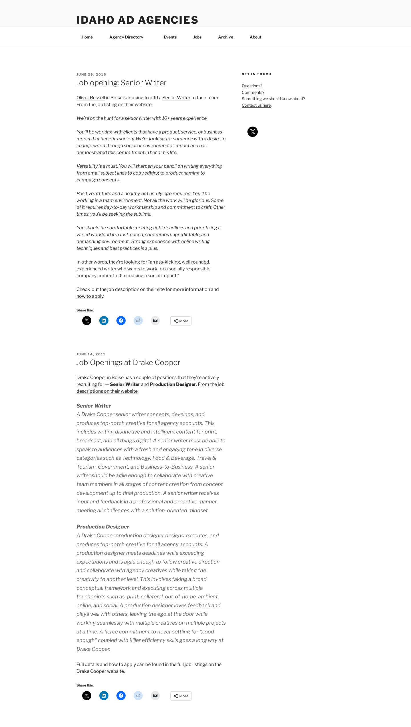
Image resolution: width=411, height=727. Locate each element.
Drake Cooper (91, 377)
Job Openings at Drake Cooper (128, 362)
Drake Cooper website (100, 671)
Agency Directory (129, 37)
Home (87, 37)
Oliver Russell (90, 97)
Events (170, 37)
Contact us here (256, 105)
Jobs (197, 37)
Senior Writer (176, 97)
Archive (225, 37)
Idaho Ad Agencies (137, 20)
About (258, 37)
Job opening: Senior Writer (121, 82)
